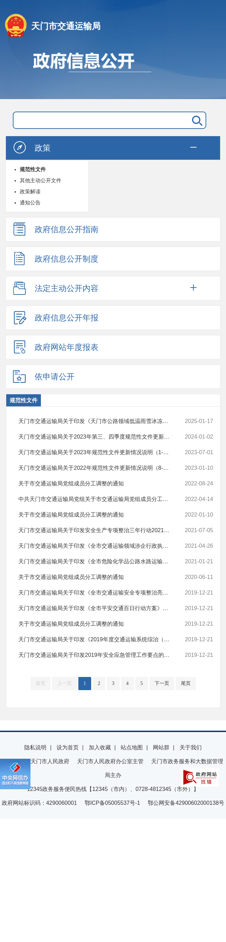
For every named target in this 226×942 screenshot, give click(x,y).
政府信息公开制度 (55, 258)
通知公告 (30, 202)
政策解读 (30, 191)
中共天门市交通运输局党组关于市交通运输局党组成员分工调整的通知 (97, 499)
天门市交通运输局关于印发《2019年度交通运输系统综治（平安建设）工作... (97, 639)
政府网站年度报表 (55, 347)
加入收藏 (100, 747)
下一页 (162, 683)
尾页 (186, 683)
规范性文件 (33, 169)
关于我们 (191, 747)
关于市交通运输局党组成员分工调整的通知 (97, 483)
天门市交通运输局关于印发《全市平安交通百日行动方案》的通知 (97, 608)
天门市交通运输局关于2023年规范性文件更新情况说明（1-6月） (97, 452)
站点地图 (132, 747)
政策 (31, 148)
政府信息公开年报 (55, 317)
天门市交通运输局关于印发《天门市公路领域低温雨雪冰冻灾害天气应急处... (97, 421)
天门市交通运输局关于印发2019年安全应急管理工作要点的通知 (97, 655)
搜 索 (196, 120)
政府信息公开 (113, 72)
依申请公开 (43, 376)
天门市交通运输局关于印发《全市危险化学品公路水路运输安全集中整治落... (97, 561)
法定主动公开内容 (55, 288)
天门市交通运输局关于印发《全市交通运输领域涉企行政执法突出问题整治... (97, 546)
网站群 (161, 747)
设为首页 (67, 747)
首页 (40, 683)
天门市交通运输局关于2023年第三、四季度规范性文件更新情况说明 (97, 437)
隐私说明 (35, 747)
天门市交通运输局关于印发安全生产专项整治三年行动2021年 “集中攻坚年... (97, 530)
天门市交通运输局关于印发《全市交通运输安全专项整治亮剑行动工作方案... (97, 593)
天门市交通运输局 (66, 26)
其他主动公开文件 (40, 180)
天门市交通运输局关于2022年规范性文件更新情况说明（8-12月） (97, 468)
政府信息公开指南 (55, 229)
